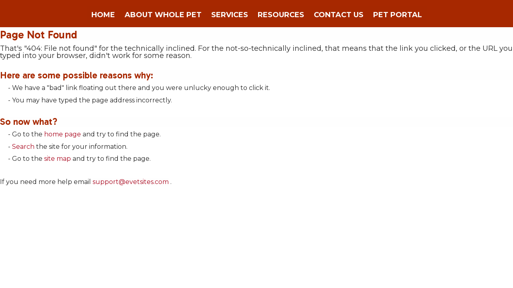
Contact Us (339, 14)
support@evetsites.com (131, 182)
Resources (281, 14)
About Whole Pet (163, 14)
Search (23, 146)
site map (57, 158)
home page (62, 134)
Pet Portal (397, 14)
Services (229, 14)
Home (103, 14)
